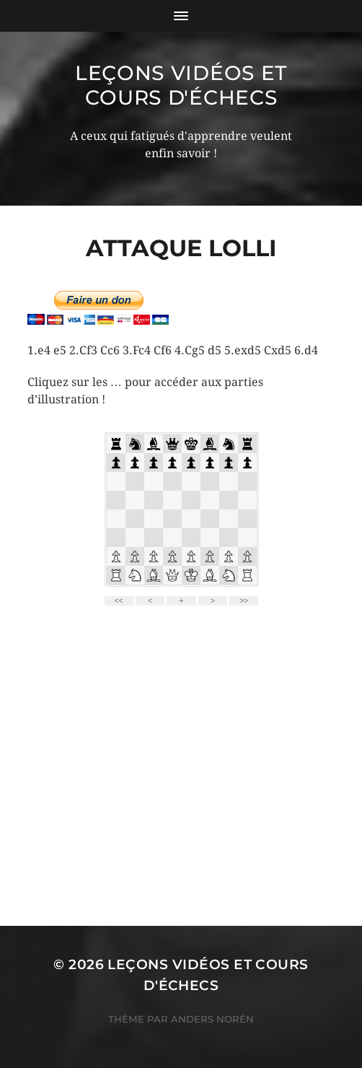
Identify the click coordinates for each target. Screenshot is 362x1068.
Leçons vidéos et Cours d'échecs (181, 85)
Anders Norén (212, 1019)
